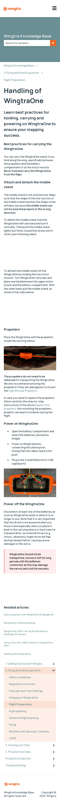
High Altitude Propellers (22, 390)
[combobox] (27, 43)
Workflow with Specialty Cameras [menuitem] (29, 731)
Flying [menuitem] (12, 724)
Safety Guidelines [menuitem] (20, 677)
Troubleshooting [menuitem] (15, 765)
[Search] (53, 43)
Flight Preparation (14, 80)
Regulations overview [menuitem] (22, 684)
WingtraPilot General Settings (20, 622)
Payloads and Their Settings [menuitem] (26, 691)
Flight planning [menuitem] (17, 711)
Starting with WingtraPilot (17, 653)
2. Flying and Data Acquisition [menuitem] (22, 670)
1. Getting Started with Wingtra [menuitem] (23, 663)
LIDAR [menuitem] (12, 738)
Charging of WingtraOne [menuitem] (23, 697)
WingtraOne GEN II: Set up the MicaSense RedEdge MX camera (26, 633)
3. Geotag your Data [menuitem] (17, 745)
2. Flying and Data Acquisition (21, 72)
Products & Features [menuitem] (18, 758)
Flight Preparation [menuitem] (20, 704)
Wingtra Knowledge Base (27, 36)
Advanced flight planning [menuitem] (23, 718)
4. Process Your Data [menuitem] (17, 752)
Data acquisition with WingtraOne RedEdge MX (29, 614)
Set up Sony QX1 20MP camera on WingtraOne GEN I (28, 644)
